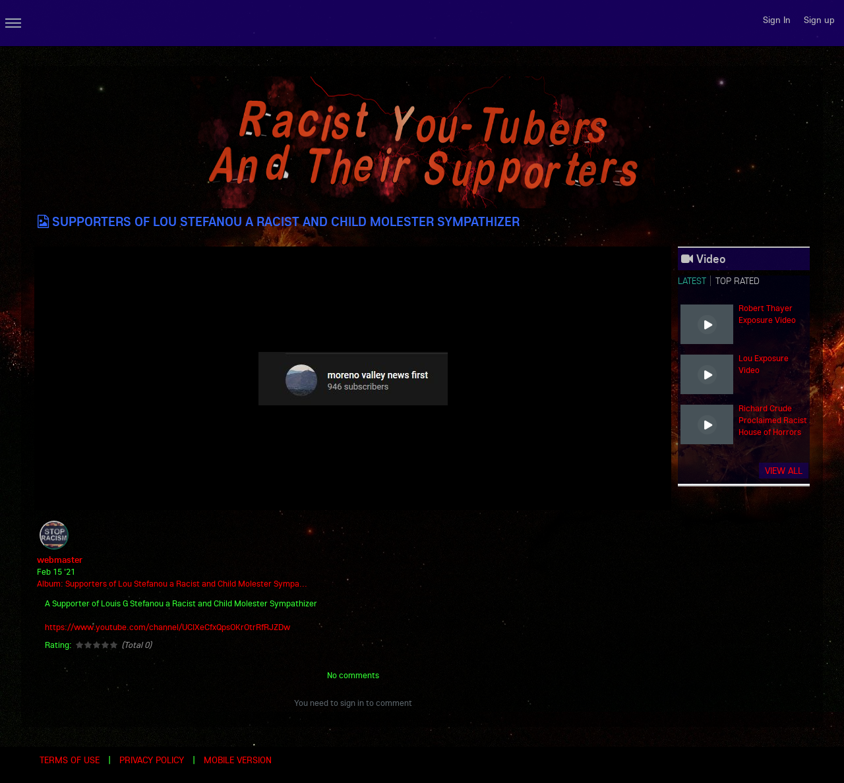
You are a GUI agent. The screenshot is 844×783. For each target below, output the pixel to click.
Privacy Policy (151, 760)
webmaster (59, 560)
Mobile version (238, 760)
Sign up (819, 20)
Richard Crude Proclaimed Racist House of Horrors (772, 420)
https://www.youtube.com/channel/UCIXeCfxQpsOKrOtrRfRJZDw (167, 627)
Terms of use (70, 760)
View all (783, 471)
